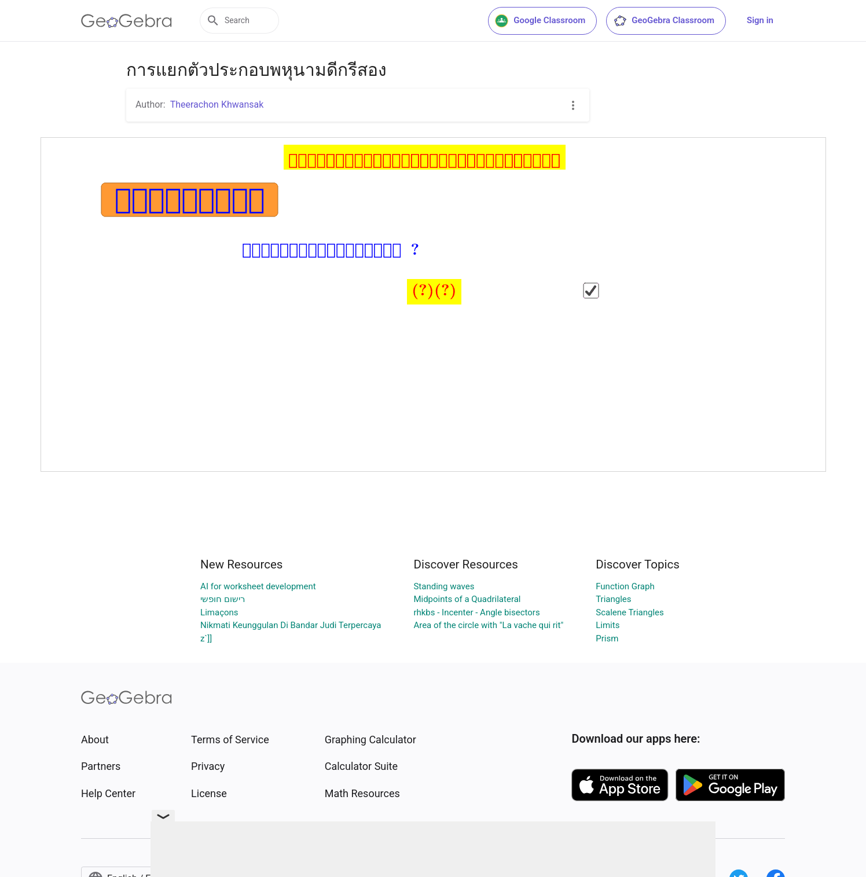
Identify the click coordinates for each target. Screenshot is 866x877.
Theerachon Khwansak (217, 104)
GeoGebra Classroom (663, 21)
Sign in (760, 20)
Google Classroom (540, 21)
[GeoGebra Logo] (126, 21)
